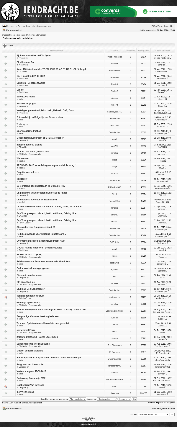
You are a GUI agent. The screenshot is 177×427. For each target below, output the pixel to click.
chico (114, 331)
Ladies (20, 90)
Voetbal (22, 161)
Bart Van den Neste (114, 311)
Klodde (114, 318)
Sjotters (114, 270)
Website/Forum (25, 298)
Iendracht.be (114, 297)
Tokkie (114, 256)
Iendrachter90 (114, 366)
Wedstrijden (24, 65)
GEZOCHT (22, 179)
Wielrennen (23, 158)
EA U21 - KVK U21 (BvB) (29, 254)
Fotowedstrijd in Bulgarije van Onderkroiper (40, 117)
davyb (114, 167)
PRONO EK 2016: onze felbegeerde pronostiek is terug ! (46, 165)
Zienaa (115, 324)
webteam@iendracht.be (163, 408)
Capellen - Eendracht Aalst (31, 83)
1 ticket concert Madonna (30, 350)
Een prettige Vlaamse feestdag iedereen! (38, 316)
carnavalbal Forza (26, 330)
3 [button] (165, 403)
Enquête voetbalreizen (28, 172)
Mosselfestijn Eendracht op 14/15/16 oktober (40, 138)
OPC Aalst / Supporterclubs (30, 154)
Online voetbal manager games (33, 268)
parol (114, 139)
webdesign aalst (88, 424)
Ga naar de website (26, 26)
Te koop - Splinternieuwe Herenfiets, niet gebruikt (43, 323)
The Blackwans (115, 345)
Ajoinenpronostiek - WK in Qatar (34, 55)
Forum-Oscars (25, 223)
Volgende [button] (171, 403)
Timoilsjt (114, 84)
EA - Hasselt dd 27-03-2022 (31, 76)
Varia (21, 99)
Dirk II (114, 194)
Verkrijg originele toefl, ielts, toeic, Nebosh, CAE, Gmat (45, 110)
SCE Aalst (114, 242)
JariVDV (114, 173)
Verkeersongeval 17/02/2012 (31, 371)
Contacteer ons (44, 26)
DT (114, 276)
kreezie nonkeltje (114, 57)
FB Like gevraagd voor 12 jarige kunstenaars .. (41, 234)
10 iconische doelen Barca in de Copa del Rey (41, 186)
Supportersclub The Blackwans (33, 344)
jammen (114, 373)
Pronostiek (23, 58)
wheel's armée (114, 359)
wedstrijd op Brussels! (28, 302)
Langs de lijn (24, 106)
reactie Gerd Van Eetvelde (30, 385)
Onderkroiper (115, 118)
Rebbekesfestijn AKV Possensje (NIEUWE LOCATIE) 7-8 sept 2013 (51, 309)
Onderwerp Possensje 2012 (31, 378)
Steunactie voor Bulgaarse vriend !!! (36, 227)
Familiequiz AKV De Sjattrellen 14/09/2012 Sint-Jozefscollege (49, 357)
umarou (114, 215)
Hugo (114, 160)
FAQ (154, 26)
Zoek (160, 26)
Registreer (11, 26)
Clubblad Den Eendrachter (31, 289)
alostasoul (114, 393)
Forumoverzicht (14, 30)
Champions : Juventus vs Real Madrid (37, 199)
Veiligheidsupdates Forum (30, 296)
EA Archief (23, 72)
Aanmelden (169, 26)
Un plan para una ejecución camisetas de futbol (42, 193)
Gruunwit (115, 125)
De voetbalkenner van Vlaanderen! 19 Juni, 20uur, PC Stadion (49, 206)
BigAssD (115, 91)
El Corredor (114, 352)
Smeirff (114, 105)
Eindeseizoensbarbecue (29, 275)
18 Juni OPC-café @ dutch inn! (33, 151)
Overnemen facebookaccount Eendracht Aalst (41, 241)
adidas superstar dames (29, 144)
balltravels (114, 263)
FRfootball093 (114, 187)
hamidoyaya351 (114, 112)
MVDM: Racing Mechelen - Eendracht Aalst (39, 247)
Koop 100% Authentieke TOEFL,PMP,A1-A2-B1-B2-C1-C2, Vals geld (52, 69)
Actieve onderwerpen (36, 35)
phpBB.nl (91, 418)
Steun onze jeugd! (26, 103)
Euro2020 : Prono (26, 96)
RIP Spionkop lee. (26, 282)
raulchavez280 (114, 70)
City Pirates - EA (25, 62)
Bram (114, 386)
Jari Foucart (114, 180)
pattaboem (114, 77)
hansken (115, 64)
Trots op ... (22, 124)
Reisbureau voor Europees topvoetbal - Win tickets (44, 261)
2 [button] (164, 403)
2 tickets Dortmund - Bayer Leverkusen (37, 337)
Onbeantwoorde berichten (14, 35)
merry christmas (25, 392)
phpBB (84, 418)
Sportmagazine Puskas (29, 131)
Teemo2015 (114, 201)
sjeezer (114, 98)
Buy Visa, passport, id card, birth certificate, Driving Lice (46, 213)
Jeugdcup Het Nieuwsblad (30, 364)
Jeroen (115, 338)
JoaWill (114, 146)
